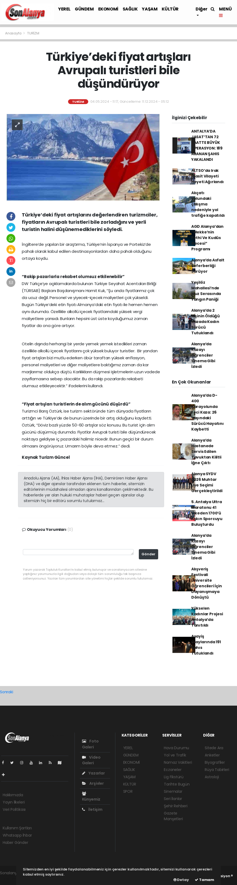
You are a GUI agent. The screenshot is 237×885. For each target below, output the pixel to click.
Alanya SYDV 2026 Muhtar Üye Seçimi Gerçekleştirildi (206, 482)
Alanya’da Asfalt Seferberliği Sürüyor (207, 265)
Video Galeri (91, 760)
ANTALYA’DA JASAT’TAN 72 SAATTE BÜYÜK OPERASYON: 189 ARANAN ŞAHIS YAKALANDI (206, 145)
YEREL (64, 9)
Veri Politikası (14, 809)
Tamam (204, 879)
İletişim (92, 809)
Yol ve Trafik (175, 755)
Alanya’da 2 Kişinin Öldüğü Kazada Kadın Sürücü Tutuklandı (205, 322)
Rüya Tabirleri (217, 769)
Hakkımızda (13, 795)
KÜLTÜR (170, 9)
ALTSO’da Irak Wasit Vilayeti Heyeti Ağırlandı (207, 176)
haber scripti (11, 878)
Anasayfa (13, 33)
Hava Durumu (176, 748)
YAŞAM (149, 9)
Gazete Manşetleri (173, 816)
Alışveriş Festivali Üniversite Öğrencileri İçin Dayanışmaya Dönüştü (206, 583)
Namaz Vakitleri (178, 762)
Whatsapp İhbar (17, 835)
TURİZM (33, 33)
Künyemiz (91, 797)
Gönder (148, 554)
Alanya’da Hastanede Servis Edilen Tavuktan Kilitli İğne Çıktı (206, 451)
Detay (181, 879)
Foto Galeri (90, 743)
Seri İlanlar (173, 798)
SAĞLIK (130, 9)
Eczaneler (172, 769)
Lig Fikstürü (173, 777)
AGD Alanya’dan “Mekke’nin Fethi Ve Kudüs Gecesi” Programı (207, 238)
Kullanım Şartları (17, 828)
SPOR (128, 791)
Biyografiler (215, 762)
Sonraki (6, 692)
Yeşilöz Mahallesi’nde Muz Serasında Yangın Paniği (206, 291)
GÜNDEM (84, 9)
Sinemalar (173, 791)
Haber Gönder (15, 842)
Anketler (212, 755)
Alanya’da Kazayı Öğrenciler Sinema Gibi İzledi (203, 355)
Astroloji (212, 777)
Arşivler (93, 783)
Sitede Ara (214, 748)
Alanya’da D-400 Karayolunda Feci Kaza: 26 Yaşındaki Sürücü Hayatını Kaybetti (207, 412)
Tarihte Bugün (177, 784)
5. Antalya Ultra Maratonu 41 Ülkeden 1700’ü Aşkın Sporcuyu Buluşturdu (206, 513)
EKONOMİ (108, 9)
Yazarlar (93, 773)
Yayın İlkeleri (13, 802)
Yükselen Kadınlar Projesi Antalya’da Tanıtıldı (207, 617)
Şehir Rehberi (176, 806)
